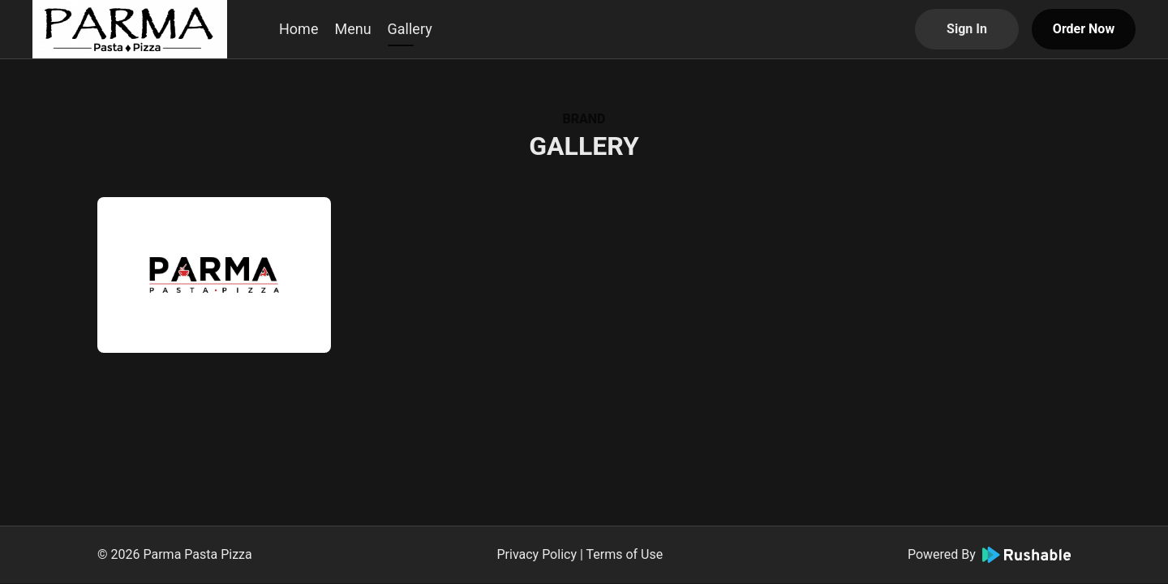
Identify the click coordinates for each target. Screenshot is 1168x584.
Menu (352, 28)
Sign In (967, 28)
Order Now (1083, 28)
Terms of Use (624, 554)
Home (298, 28)
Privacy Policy (536, 554)
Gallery (410, 28)
